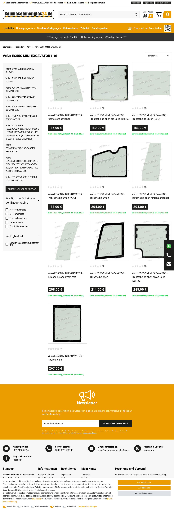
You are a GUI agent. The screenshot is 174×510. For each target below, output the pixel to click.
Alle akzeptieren (144, 482)
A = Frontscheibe (18, 209)
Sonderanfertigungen (49, 28)
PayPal (58, 506)
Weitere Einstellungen (87, 506)
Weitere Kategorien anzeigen (22, 189)
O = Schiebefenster (19, 226)
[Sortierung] (158, 56)
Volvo (29, 47)
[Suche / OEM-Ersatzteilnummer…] (95, 14)
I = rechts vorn (16, 222)
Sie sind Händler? (163, 3)
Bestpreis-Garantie (46, 475)
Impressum (66, 475)
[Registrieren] (148, 3)
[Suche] (136, 14)
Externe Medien (41, 506)
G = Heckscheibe (18, 218)
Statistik (25, 506)
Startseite (7, 47)
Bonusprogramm (25, 28)
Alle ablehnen (144, 488)
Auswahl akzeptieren (144, 493)
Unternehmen (70, 28)
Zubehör (85, 28)
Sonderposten (100, 28)
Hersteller (8, 28)
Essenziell (11, 506)
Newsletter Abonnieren (115, 423)
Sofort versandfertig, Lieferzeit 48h (24, 244)
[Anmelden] (136, 3)
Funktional (71, 506)
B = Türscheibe (17, 214)
